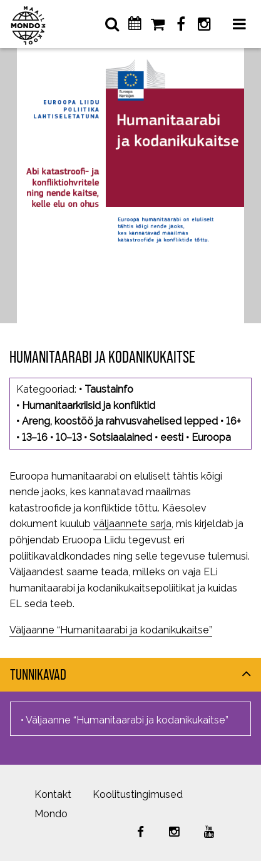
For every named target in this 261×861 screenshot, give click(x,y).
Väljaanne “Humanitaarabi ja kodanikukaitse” (110, 630)
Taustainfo (108, 389)
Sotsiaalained (121, 437)
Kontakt (52, 794)
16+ (233, 421)
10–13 (68, 437)
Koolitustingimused (138, 794)
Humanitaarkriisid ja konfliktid (88, 405)
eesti (171, 437)
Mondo (51, 814)
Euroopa (211, 437)
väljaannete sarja (132, 524)
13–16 (35, 437)
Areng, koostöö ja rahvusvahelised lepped (120, 421)
